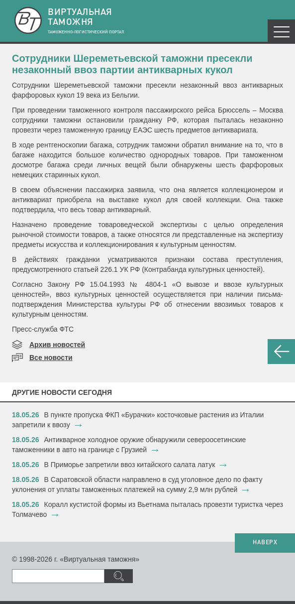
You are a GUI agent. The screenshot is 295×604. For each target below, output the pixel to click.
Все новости (51, 358)
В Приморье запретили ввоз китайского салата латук (129, 465)
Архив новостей (57, 345)
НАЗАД (281, 351)
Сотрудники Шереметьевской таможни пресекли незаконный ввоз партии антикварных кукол (132, 64)
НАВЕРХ (265, 543)
